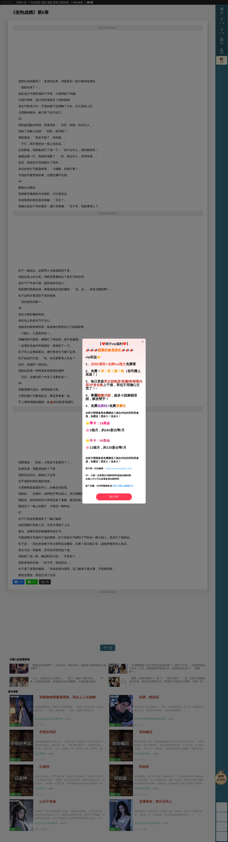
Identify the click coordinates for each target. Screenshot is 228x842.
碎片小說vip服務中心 (123, 486)
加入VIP (114, 496)
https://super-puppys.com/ (119, 468)
